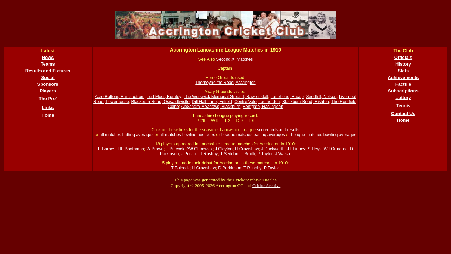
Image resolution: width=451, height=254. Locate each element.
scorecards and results (278, 129)
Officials (403, 57)
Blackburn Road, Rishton (305, 101)
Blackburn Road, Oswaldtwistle (160, 101)
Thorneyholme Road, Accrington (225, 82)
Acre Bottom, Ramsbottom (119, 96)
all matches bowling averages (187, 134)
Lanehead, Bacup (287, 96)
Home (48, 115)
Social (47, 77)
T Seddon (229, 153)
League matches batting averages (253, 134)
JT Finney (296, 148)
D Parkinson (229, 167)
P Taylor (265, 153)
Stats (403, 70)
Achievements (403, 77)
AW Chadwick (199, 148)
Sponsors (47, 84)
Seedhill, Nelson (321, 96)
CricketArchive (266, 185)
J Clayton (224, 148)
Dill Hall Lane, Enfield (212, 101)
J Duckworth (272, 148)
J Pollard (189, 153)
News (48, 57)
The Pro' (48, 98)
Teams (48, 64)
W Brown (154, 148)
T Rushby (209, 153)
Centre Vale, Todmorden (257, 101)
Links (48, 107)
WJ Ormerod (336, 148)
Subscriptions (403, 90)
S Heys (314, 148)
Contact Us (403, 113)
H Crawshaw (247, 148)
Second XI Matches (234, 59)
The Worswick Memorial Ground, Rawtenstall (226, 96)
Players (47, 90)
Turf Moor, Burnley (164, 96)
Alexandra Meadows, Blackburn (211, 106)
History (403, 64)
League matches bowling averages (323, 134)
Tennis (403, 105)
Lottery (403, 97)
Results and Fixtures (47, 70)
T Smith (248, 153)
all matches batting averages (127, 134)
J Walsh (282, 153)
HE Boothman (131, 148)
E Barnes (106, 148)
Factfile (403, 84)
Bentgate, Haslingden (263, 106)
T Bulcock (175, 148)
